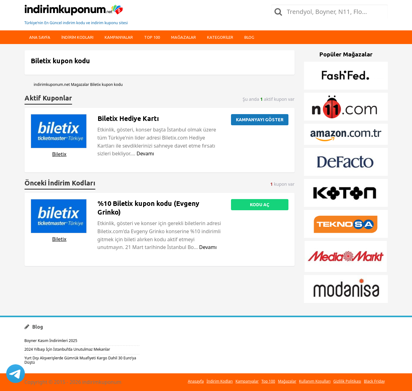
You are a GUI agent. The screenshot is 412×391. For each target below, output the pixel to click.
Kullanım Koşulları (314, 381)
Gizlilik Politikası (347, 381)
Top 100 (152, 37)
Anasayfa (196, 381)
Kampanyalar (119, 37)
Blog (249, 37)
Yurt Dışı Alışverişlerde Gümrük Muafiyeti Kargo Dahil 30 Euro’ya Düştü (80, 360)
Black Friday (374, 381)
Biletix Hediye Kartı (128, 118)
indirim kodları (77, 37)
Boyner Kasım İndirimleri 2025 (51, 340)
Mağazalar (183, 37)
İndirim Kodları (219, 381)
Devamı (145, 153)
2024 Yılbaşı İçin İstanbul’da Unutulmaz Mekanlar (67, 349)
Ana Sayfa (39, 37)
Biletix (59, 154)
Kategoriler (220, 37)
